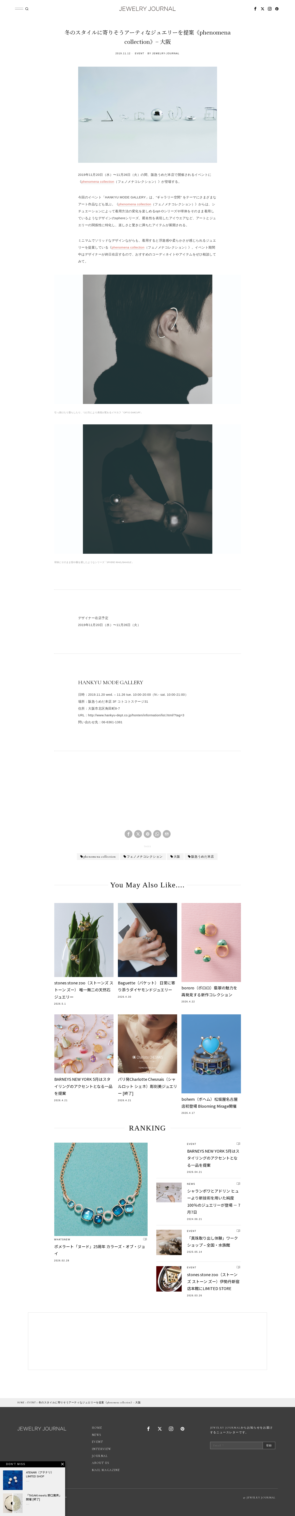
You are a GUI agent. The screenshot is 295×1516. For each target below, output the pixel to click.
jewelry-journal (166, 53)
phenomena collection (97, 181)
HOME (21, 1402)
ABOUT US (100, 1463)
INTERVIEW (101, 1449)
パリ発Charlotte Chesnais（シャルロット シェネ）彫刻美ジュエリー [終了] (147, 1086)
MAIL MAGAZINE (106, 1470)
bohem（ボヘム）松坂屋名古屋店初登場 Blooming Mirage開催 (209, 1102)
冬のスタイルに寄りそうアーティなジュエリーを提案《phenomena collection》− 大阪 (90, 1402)
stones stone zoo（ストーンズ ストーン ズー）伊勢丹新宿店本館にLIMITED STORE (213, 1281)
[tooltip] (255, 8)
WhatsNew (62, 1239)
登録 (269, 1445)
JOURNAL (100, 1456)
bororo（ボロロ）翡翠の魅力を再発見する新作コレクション (209, 991)
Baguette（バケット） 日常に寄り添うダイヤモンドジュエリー (146, 986)
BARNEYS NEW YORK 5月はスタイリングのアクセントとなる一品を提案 (83, 1086)
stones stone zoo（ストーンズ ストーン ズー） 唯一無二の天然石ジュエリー (83, 990)
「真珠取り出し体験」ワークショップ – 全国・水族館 (212, 1241)
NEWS (191, 1184)
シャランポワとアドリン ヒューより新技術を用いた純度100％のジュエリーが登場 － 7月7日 (213, 1201)
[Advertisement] (147, 794)
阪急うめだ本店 (202, 857)
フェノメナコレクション (145, 857)
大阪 (177, 857)
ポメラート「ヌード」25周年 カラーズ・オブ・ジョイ (99, 1250)
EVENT (139, 53)
